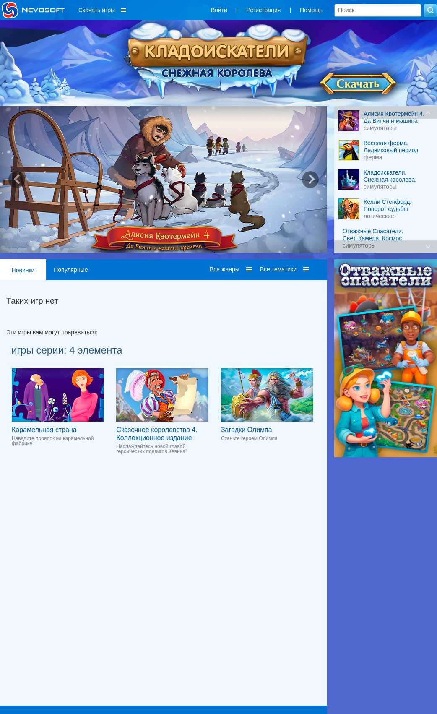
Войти (219, 10)
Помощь (311, 10)
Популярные (71, 269)
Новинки (23, 270)
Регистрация (264, 10)
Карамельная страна (44, 429)
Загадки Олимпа (246, 429)
